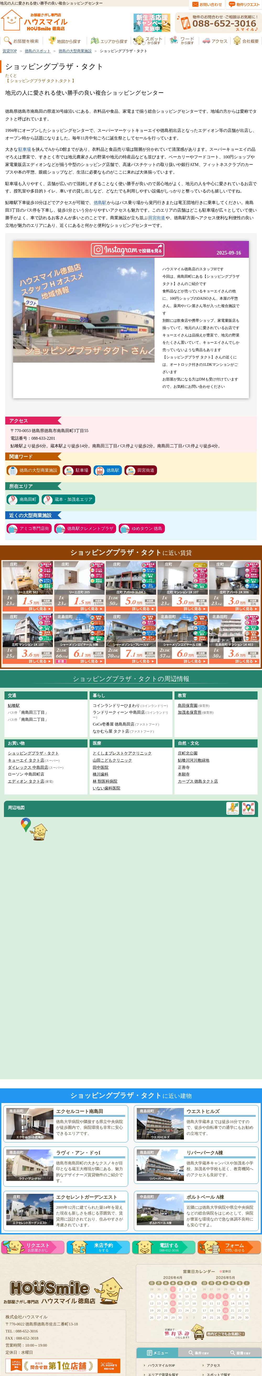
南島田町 (28, 499)
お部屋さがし (38, 1247)
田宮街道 (156, 218)
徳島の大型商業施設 (75, 51)
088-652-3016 (169, 1247)
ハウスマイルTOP (161, 1365)
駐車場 (24, 149)
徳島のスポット (38, 51)
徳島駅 (100, 202)
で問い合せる (234, 1247)
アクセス (213, 1365)
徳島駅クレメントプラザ (90, 528)
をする (103, 1247)
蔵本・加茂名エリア (73, 499)
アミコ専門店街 (34, 528)
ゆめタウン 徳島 (147, 528)
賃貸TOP (10, 51)
